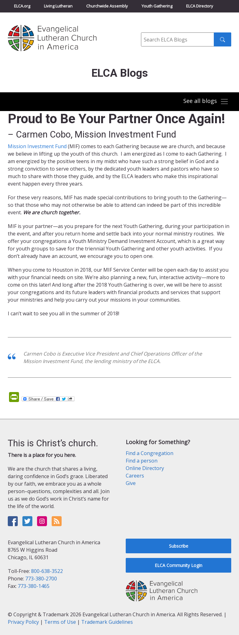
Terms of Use (60, 621)
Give (131, 483)
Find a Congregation (149, 453)
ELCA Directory (199, 6)
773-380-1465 (33, 586)
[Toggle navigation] (206, 101)
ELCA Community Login (178, 565)
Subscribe (178, 546)
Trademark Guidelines (107, 621)
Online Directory (145, 468)
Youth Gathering (157, 6)
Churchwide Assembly (107, 6)
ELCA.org (22, 6)
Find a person (141, 460)
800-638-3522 (47, 571)
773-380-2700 (41, 578)
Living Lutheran (58, 6)
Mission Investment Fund (37, 146)
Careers (135, 475)
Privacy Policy (23, 621)
